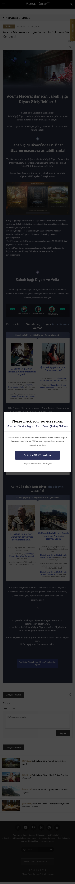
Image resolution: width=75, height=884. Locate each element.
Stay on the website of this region (37, 463)
